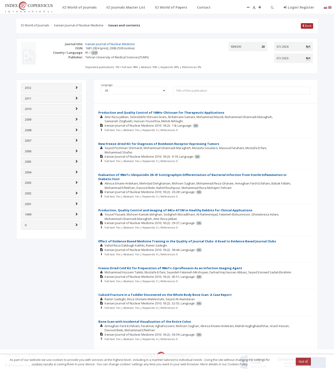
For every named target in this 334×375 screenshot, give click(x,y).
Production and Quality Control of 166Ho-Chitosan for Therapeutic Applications (161, 112)
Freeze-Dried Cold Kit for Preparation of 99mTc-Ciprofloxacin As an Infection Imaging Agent (170, 268)
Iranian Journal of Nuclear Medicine (78, 25)
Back (307, 26)
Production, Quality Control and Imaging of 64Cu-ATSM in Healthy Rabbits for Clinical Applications (175, 210)
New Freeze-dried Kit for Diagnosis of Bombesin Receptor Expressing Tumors (158, 144)
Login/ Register (299, 7)
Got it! (303, 361)
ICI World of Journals (35, 25)
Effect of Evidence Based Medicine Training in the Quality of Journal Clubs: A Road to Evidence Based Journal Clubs (187, 241)
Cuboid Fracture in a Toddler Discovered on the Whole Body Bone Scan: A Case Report (165, 295)
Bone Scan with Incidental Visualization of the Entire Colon (144, 321)
